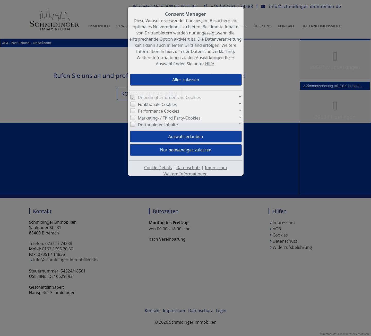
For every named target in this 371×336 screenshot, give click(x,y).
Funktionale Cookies (157, 104)
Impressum (216, 167)
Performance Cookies (158, 111)
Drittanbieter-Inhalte (158, 125)
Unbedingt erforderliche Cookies (169, 97)
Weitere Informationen (185, 174)
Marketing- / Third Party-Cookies (169, 118)
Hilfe (209, 64)
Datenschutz (188, 167)
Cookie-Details (158, 167)
